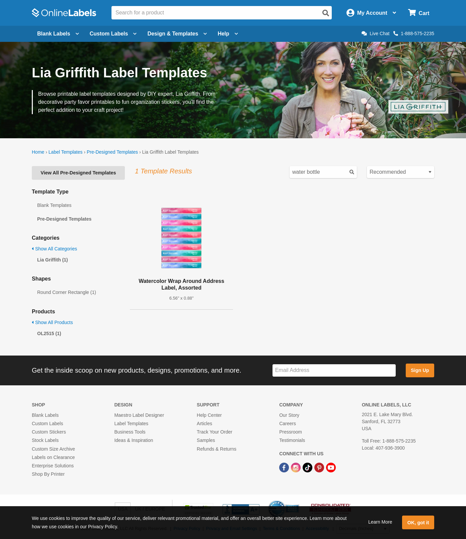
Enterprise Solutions (53, 465)
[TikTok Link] (308, 467)
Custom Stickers (49, 432)
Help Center (209, 415)
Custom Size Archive (53, 449)
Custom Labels (47, 423)
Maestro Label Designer (139, 415)
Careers (287, 423)
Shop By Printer (48, 474)
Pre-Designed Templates (112, 152)
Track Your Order (214, 432)
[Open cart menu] (418, 13)
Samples (206, 440)
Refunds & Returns (216, 449)
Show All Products (52, 322)
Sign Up (420, 370)
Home (38, 152)
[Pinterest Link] (319, 467)
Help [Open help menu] (228, 33)
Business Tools (129, 432)
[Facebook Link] (284, 467)
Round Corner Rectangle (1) (66, 292)
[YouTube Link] (331, 467)
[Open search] (326, 13)
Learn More (380, 522)
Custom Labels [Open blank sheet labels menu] (113, 33)
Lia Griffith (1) (52, 259)
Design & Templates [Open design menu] (177, 33)
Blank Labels (45, 415)
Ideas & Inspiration (133, 440)
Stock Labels (45, 440)
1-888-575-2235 (413, 33)
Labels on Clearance (53, 457)
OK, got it (418, 522)
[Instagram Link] (296, 467)
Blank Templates (54, 205)
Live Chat (375, 33)
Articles (204, 423)
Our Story (289, 415)
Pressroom (290, 432)
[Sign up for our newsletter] (334, 370)
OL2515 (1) (49, 333)
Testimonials (292, 440)
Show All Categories (54, 248)
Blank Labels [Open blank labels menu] (58, 33)
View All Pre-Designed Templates (78, 172)
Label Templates (66, 152)
